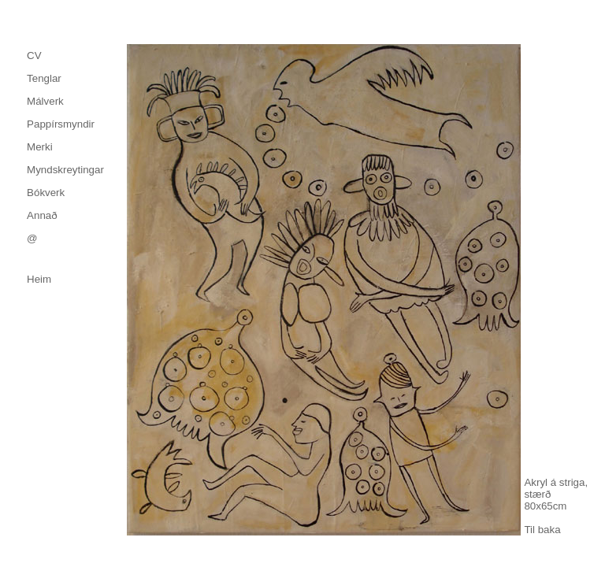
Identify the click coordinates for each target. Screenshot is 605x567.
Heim (39, 279)
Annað (42, 215)
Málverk (45, 101)
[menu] (65, 147)
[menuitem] (65, 55)
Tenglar (44, 78)
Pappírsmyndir (61, 124)
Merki (40, 147)
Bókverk (46, 192)
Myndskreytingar (65, 170)
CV (34, 55)
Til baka (542, 530)
